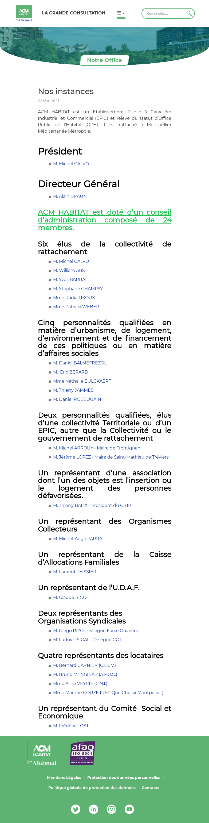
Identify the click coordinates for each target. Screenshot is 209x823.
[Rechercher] (168, 13)
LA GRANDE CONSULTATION (73, 13)
